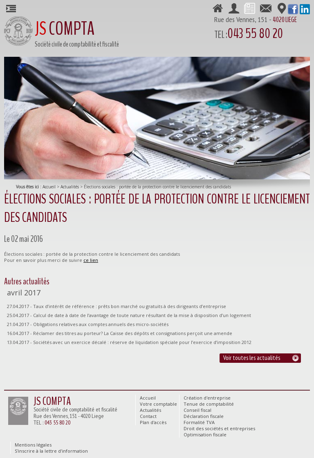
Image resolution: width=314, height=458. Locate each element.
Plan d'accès (281, 8)
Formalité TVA (199, 422)
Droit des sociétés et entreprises (219, 428)
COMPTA (64, 28)
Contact (266, 8)
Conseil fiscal (197, 410)
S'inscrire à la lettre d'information (51, 451)
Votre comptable (234, 8)
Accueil (49, 187)
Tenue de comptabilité (209, 404)
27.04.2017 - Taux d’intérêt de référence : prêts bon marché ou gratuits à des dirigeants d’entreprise (116, 306)
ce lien (90, 260)
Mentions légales (33, 445)
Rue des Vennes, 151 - (262, 29)
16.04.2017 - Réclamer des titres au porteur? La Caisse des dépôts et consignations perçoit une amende (119, 333)
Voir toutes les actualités (251, 358)
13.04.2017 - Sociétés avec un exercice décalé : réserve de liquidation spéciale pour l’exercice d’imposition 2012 (129, 342)
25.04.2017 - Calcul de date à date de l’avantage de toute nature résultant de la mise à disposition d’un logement (129, 315)
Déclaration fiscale (204, 416)
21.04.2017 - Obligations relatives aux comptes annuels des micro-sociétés (87, 324)
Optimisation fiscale (205, 434)
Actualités (70, 187)
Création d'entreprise (207, 398)
